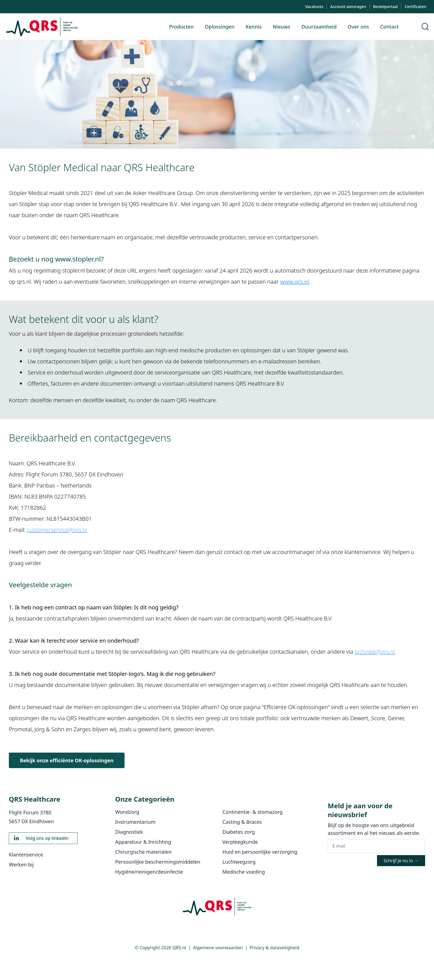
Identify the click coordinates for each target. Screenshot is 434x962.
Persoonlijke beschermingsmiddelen (157, 861)
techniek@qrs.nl (375, 651)
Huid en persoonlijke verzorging (260, 851)
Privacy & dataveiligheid (274, 948)
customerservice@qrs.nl (57, 529)
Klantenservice (26, 854)
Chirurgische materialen (143, 851)
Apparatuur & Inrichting (143, 841)
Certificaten (415, 6)
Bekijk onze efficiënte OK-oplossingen (66, 760)
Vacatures (314, 6)
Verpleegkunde (240, 841)
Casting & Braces (242, 822)
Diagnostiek (129, 831)
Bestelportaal (385, 6)
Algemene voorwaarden (218, 948)
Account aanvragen (348, 6)
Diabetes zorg (239, 831)
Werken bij (21, 864)
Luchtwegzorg (239, 861)
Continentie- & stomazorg (253, 812)
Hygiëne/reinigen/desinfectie (149, 871)
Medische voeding (244, 871)
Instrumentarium (135, 822)
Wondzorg (127, 812)
